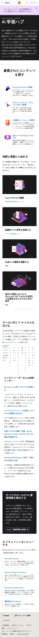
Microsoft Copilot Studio (14, 588)
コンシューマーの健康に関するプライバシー (16, 631)
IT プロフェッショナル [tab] (25, 359)
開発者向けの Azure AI (13, 601)
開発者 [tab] (22, 350)
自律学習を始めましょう (14, 201)
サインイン (33, 3)
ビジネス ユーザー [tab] (10, 356)
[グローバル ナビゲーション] (2, 3)
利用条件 (4, 634)
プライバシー (11, 628)
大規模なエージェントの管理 (23, 120)
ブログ (28, 625)
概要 (6, 266)
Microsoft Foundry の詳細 (22, 87)
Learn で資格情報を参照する (17, 529)
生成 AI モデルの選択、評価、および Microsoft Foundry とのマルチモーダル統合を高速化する (19, 434)
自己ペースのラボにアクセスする (23, 137)
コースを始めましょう (13, 234)
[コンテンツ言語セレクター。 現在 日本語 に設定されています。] (6, 615)
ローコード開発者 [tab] (29, 356)
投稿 (3, 628)
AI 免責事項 (5, 625)
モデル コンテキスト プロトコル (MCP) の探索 (23, 104)
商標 (11, 634)
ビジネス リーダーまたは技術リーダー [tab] (5, 354)
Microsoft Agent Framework (15, 572)
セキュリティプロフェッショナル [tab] (33, 356)
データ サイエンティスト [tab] (18, 360)
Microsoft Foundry (12, 559)
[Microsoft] (19, 2)
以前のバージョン (17, 625)
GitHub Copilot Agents (12, 457)
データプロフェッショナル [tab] (14, 354)
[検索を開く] (27, 3)
